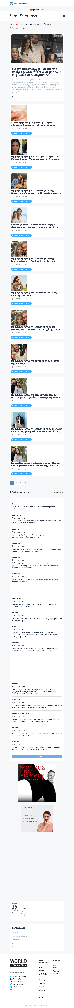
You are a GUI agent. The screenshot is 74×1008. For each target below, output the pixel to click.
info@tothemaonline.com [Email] (18, 992)
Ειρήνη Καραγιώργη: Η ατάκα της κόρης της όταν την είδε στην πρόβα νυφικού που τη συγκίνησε (36, 72)
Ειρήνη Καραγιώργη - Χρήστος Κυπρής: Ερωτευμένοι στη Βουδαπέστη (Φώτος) (33, 260)
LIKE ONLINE (16, 599)
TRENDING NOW (16, 24)
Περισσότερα (37, 757)
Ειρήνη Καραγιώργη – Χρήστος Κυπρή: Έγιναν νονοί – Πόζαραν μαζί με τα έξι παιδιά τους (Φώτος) (36, 431)
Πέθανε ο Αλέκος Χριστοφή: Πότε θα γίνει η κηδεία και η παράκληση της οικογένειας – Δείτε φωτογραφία (34, 649)
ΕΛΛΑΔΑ (15, 683)
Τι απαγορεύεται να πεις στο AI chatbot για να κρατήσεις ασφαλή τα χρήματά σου (35, 605)
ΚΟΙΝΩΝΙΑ (16, 543)
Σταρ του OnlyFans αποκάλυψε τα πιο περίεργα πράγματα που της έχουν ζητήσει (37, 619)
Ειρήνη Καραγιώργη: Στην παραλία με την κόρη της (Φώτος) (34, 294)
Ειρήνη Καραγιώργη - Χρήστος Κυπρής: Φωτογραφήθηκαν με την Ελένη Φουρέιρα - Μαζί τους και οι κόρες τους (35, 193)
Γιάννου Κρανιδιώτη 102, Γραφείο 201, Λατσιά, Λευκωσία (18, 979)
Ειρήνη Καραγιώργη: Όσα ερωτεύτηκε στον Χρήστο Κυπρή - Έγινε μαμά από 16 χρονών (35, 158)
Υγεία (14, 943)
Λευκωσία (24, 906)
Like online (15, 932)
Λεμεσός (23, 911)
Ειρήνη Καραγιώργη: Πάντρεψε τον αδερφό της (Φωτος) (35, 362)
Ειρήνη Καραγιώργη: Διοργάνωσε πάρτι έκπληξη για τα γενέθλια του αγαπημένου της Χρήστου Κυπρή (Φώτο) (37, 397)
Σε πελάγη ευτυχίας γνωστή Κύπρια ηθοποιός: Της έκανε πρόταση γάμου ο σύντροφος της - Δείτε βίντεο (32, 125)
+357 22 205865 (18, 984)
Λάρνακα (23, 915)
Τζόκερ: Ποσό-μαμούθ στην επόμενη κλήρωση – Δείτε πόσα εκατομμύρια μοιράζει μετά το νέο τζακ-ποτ (36, 748)
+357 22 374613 (18, 987)
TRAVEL (14, 627)
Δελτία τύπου (16, 947)
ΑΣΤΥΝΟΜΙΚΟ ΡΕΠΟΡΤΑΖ (21, 713)
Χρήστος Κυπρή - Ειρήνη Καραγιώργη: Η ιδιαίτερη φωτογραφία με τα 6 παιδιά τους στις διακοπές (35, 227)
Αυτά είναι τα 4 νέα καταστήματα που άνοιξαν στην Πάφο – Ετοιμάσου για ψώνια (35, 580)
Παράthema (16, 940)
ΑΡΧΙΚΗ (41, 967)
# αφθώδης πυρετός (31, 24)
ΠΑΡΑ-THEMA (16, 699)
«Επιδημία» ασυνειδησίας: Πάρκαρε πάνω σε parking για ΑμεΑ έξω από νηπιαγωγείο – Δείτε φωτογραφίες (37, 706)
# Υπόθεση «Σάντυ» (17, 28)
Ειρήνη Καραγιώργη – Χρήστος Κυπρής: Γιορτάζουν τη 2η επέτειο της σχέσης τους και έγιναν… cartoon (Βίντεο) (37, 329)
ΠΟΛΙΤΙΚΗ (42, 971)
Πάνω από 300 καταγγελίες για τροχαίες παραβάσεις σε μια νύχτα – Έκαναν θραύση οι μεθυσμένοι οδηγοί (35, 720)
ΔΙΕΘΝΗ (15, 613)
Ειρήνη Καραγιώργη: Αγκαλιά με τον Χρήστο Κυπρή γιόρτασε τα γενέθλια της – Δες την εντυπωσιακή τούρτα (36, 465)
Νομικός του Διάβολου (19, 936)
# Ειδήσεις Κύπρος (48, 24)
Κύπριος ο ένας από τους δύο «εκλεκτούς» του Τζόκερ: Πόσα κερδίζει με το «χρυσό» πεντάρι (36, 550)
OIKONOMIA (43, 974)
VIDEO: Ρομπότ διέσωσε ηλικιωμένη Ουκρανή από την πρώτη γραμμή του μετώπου (37, 734)
